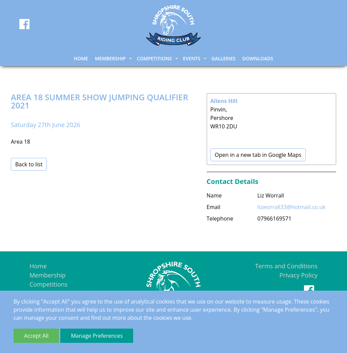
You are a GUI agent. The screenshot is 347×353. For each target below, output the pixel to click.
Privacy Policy (299, 275)
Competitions (48, 284)
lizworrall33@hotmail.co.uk (292, 207)
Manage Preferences (97, 335)
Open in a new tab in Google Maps (258, 155)
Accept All (36, 335)
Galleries (223, 58)
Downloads (257, 58)
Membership (47, 275)
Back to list (28, 164)
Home (81, 58)
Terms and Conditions (286, 266)
